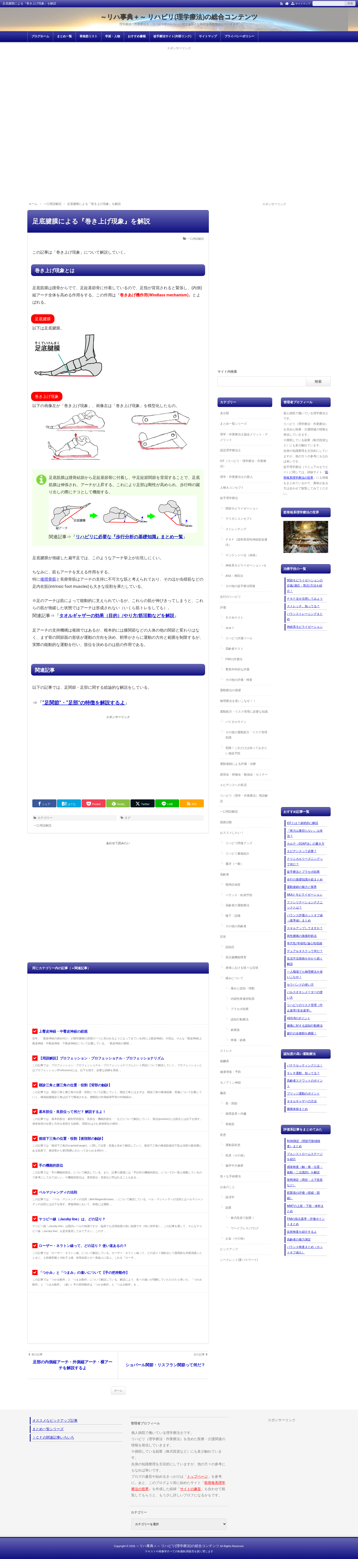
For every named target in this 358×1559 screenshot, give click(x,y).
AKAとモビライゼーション (304, 894)
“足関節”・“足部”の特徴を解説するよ (83, 703)
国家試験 (226, 822)
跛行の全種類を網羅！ (302, 1033)
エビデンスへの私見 (233, 785)
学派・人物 (112, 36)
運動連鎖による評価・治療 (238, 764)
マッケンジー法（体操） (241, 555)
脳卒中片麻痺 (234, 1165)
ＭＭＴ (229, 628)
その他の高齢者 (235, 926)
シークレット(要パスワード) (239, 1260)
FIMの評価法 (233, 659)
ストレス (226, 1051)
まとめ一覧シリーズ (233, 423)
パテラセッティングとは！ (305, 1065)
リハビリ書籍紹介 (237, 853)
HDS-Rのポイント (298, 1018)
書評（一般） (234, 864)
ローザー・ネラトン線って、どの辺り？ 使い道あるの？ (83, 1246)
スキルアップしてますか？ (305, 928)
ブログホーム (40, 36)
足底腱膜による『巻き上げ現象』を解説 (91, 221)
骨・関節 (231, 1103)
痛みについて (234, 978)
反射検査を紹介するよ (302, 1232)
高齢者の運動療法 (237, 905)
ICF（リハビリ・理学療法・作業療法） (243, 463)
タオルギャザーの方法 (302, 1101)
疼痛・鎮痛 (238, 1040)
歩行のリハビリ (230, 596)
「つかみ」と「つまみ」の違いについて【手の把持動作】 (84, 1273)
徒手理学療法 (229, 498)
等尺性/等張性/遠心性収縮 (304, 943)
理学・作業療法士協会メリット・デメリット (244, 437)
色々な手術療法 (230, 1176)
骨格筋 (229, 1124)
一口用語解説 (195, 238)
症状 (223, 936)
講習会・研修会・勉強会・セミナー (244, 774)
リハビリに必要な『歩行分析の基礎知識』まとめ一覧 (129, 536)
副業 (228, 1207)
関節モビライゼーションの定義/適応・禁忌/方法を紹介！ (305, 586)
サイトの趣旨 (190, 1489)
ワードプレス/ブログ (245, 1228)
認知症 (229, 947)
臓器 (223, 1093)
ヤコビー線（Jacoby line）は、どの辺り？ (72, 1219)
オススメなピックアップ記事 (55, 1420)
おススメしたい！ (232, 832)
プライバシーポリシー (239, 36)
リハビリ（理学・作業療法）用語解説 (244, 798)
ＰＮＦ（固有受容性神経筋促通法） (246, 542)
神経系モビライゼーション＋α (245, 565)
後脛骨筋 (48, 579)
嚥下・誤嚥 (232, 915)
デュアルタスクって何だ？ (305, 951)
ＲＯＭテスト (234, 617)
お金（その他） (235, 1238)
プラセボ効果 (240, 1009)
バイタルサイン (235, 722)
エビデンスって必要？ (302, 851)
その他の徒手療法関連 (240, 586)
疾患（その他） (235, 1155)
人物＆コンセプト (232, 487)
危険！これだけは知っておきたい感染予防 (246, 750)
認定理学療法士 (230, 450)
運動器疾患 (232, 1145)
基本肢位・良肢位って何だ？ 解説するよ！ (72, 1112)
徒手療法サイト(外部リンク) (172, 36)
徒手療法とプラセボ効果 (303, 871)
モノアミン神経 (230, 1082)
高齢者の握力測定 (299, 1239)
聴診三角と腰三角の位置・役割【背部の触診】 (75, 1085)
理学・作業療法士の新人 (236, 477)
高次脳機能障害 (235, 957)
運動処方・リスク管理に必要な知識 (244, 711)
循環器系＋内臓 (235, 1113)
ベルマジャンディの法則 (58, 1192)
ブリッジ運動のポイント (303, 1093)
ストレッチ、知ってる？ (303, 606)
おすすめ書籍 (137, 36)
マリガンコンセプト (238, 518)
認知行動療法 (240, 1019)
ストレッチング (235, 529)
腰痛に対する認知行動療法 (305, 1025)
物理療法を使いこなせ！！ (238, 701)
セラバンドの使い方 (300, 984)
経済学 (229, 1197)
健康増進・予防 (230, 1072)
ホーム (118, 1390)
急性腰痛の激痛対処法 (302, 936)
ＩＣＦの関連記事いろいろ (53, 1437)
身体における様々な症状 (241, 967)
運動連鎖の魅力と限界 (302, 887)
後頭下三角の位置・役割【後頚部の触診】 (72, 1139)
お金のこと (227, 1187)
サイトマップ (302, 3)
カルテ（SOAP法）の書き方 (305, 843)
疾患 (223, 1135)
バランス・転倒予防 (238, 895)
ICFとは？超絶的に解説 (302, 823)
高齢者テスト (234, 648)
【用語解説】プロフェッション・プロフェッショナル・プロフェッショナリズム (101, 1058)
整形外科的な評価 (237, 669)
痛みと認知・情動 (243, 988)
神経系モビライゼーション (305, 627)
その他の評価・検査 (238, 680)
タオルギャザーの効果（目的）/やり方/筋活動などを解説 (116, 615)
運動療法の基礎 (230, 690)
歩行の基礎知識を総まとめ (305, 879)
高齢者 (224, 874)
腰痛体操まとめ (297, 1109)
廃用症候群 (232, 884)
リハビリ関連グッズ (238, 843)
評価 (223, 607)
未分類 (224, 413)
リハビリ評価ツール (238, 638)
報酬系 (224, 1061)
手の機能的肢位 (51, 1165)
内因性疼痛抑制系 (243, 999)
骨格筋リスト (88, 36)
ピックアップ (229, 1249)
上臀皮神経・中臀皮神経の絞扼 (63, 1031)
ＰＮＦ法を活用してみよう (305, 598)
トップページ (197, 1476)
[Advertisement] (179, 86)
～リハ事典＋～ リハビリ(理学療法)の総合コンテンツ (179, 17)
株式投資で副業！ (243, 1218)
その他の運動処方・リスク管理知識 (246, 735)
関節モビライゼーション (241, 508)
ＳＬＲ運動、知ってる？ (303, 1073)
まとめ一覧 (64, 36)
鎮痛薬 (235, 1030)
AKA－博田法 (234, 576)
